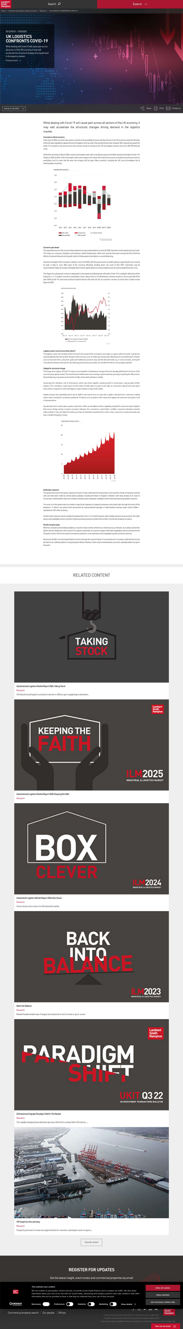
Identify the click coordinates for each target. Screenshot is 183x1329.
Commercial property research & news (22, 11)
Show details (126, 1324)
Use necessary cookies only (163, 1322)
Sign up (91, 1287)
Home (3, 11)
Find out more (13, 60)
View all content (91, 1242)
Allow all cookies (163, 1308)
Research (43, 11)
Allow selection (162, 1315)
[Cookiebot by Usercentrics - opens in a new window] (15, 1324)
